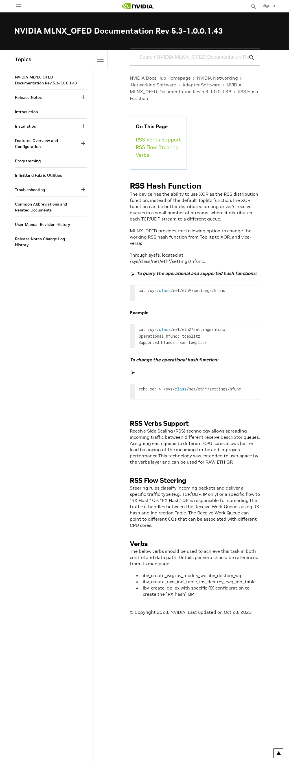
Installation (25, 126)
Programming (28, 160)
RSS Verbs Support (158, 139)
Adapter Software (201, 85)
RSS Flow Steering (157, 147)
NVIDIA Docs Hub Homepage (160, 78)
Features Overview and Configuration (36, 143)
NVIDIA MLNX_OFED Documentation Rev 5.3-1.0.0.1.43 (46, 80)
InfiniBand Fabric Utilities (38, 175)
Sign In (268, 5)
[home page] (138, 6)
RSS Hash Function (165, 186)
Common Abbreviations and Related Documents (41, 207)
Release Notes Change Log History (40, 241)
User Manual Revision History (42, 224)
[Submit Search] (248, 57)
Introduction (26, 111)
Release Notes (28, 97)
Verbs (142, 155)
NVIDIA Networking (217, 78)
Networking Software (153, 85)
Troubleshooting (30, 189)
